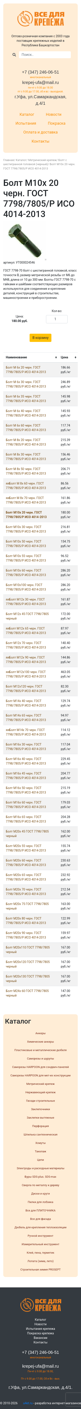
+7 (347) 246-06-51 (40, 72)
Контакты (40, 141)
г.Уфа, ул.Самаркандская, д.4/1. (40, 1387)
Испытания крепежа (40, 1328)
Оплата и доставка (40, 132)
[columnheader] (30, 358)
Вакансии (40, 1338)
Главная (8, 160)
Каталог (27, 114)
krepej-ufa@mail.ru (40, 82)
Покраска (56, 123)
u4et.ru (28, 1403)
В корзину (40, 338)
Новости (53, 114)
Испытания (26, 123)
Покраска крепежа (40, 1333)
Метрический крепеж (42, 160)
